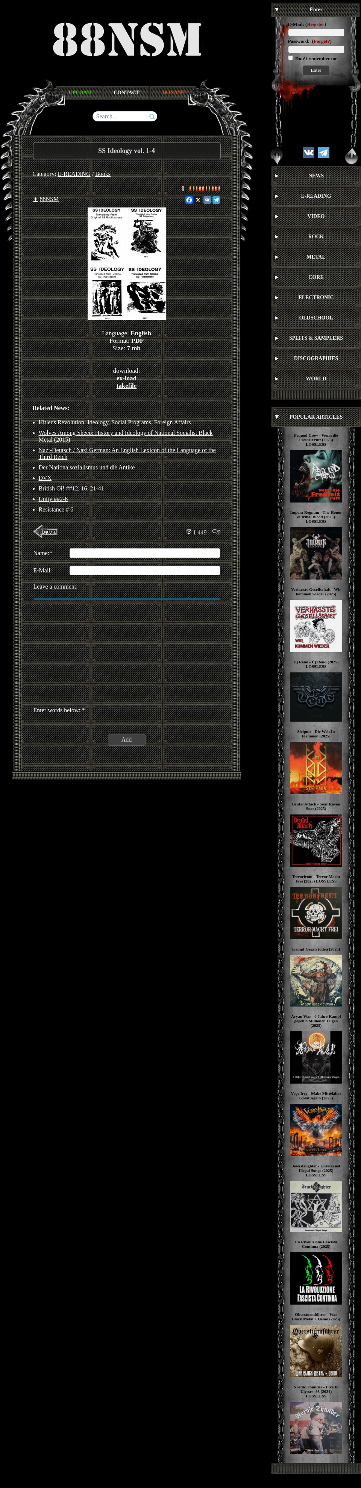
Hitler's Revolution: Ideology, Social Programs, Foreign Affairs (115, 422)
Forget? (322, 41)
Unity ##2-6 (53, 499)
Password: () (310, 41)
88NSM (49, 199)
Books (103, 174)
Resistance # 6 (56, 509)
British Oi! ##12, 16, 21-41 (71, 488)
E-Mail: (296, 24)
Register (315, 24)
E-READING (74, 174)
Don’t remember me (315, 58)
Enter (316, 70)
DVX (45, 478)
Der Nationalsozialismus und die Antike (87, 467)
